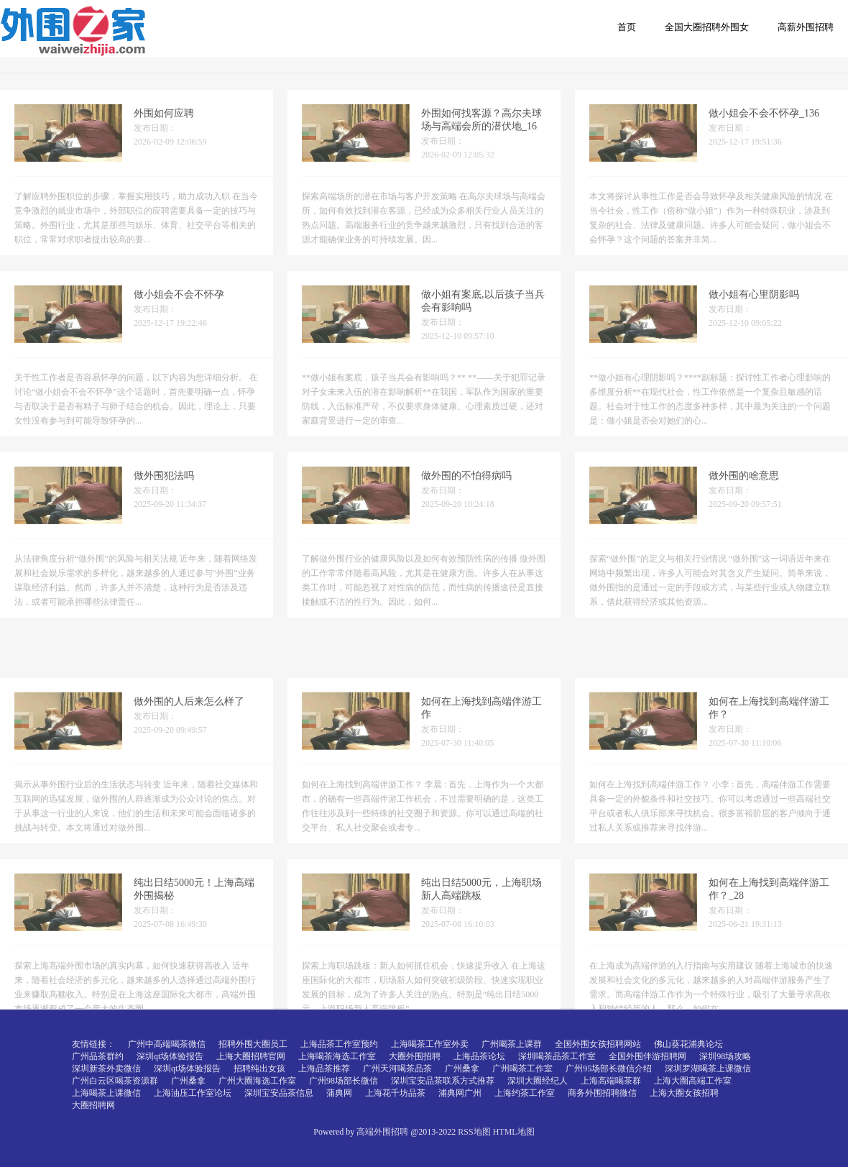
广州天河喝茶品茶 (397, 1068)
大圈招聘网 (93, 1105)
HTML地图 (514, 1132)
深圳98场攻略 (725, 1056)
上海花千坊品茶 (395, 1093)
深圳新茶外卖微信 (106, 1068)
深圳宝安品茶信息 (278, 1093)
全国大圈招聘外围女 (707, 27)
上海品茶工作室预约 (339, 1044)
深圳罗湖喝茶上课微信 (708, 1068)
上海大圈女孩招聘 (684, 1093)
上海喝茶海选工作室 (337, 1056)
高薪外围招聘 (806, 27)
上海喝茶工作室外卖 (430, 1044)
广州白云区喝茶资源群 (115, 1081)
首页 (626, 27)
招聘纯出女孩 (259, 1068)
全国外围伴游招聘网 (647, 1056)
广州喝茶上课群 (511, 1044)
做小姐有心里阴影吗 (754, 306)
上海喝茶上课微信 (106, 1093)
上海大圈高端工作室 (693, 1081)
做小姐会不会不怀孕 (179, 306)
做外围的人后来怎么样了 (189, 779)
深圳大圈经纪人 (537, 1081)
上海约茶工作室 (524, 1093)
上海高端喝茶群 (611, 1081)
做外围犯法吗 (164, 487)
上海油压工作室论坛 (192, 1093)
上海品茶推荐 (324, 1068)
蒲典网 (339, 1093)
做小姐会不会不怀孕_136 (764, 124)
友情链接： (93, 1044)
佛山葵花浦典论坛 (688, 1044)
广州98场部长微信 (343, 1081)
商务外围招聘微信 (602, 1093)
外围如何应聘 (164, 124)
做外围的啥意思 (744, 487)
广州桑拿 (462, 1068)
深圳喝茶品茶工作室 (557, 1056)
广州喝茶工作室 (522, 1068)
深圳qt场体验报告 (170, 1056)
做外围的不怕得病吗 (466, 487)
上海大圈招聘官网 (250, 1056)
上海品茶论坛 (479, 1056)
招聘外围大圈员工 (252, 1044)
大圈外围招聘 (415, 1056)
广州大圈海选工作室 (257, 1081)
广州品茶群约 (98, 1056)
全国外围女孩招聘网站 (598, 1044)
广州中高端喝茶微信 (167, 1044)
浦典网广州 (459, 1093)
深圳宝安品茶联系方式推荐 (442, 1081)
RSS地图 (474, 1132)
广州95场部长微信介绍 (609, 1068)
